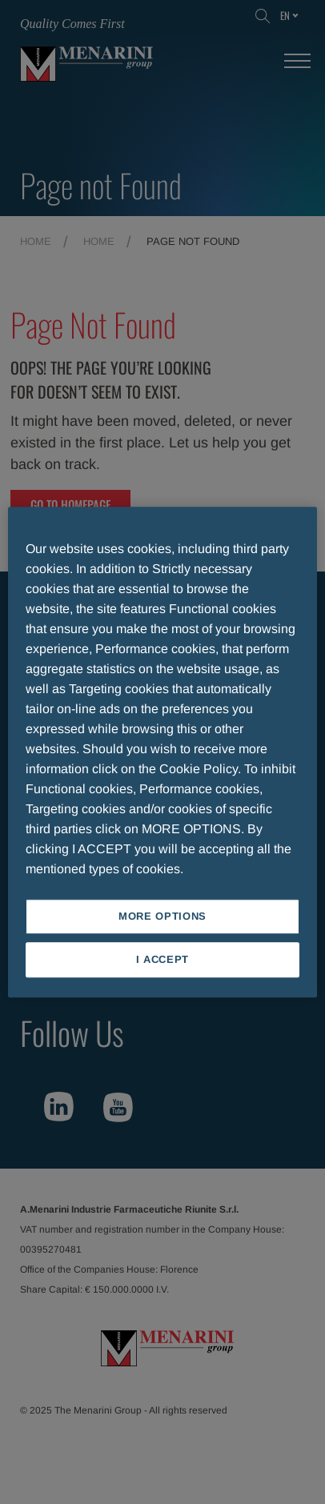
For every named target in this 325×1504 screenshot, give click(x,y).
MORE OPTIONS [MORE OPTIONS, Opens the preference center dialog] (162, 916)
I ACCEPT (162, 959)
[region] (162, 752)
